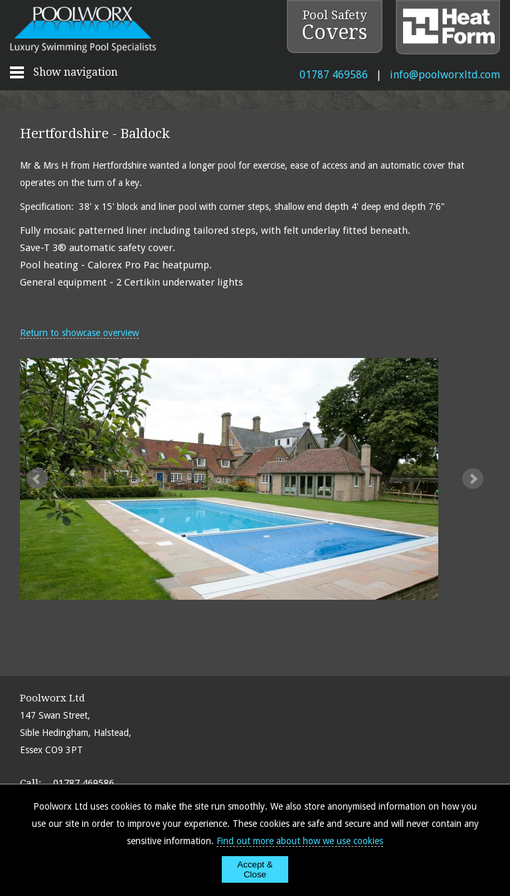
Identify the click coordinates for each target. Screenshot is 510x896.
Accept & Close (254, 869)
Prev (37, 479)
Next (472, 479)
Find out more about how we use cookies (299, 841)
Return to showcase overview (79, 332)
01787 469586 (333, 74)
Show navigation (75, 72)
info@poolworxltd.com (445, 74)
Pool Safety (334, 26)
